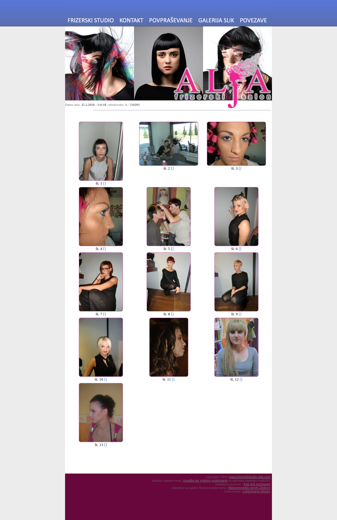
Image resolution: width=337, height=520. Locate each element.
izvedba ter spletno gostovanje (205, 480)
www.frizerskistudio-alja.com (249, 477)
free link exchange (257, 484)
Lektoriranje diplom (256, 491)
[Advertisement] (117, 460)
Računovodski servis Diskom (249, 487)
